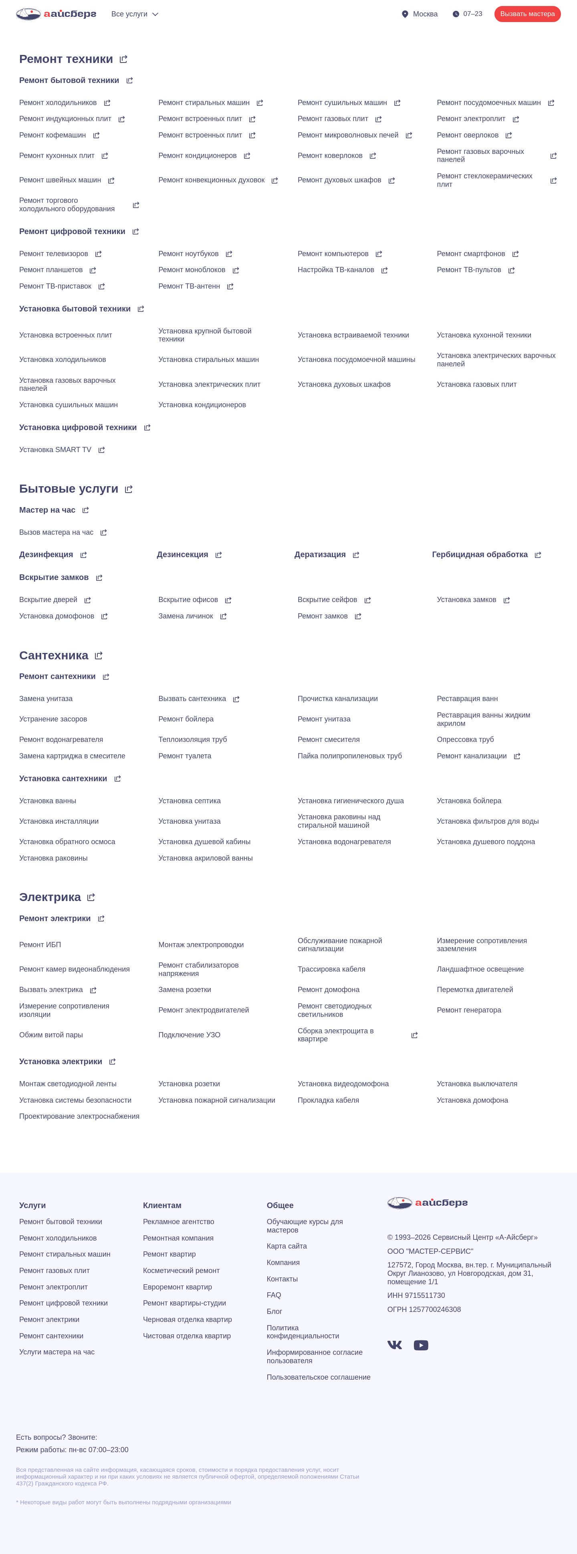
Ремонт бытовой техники (69, 80)
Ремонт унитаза (324, 719)
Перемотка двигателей (475, 990)
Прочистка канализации (338, 699)
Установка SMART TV (55, 450)
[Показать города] (419, 14)
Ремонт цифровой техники (72, 231)
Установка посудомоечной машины (357, 360)
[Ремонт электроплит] (516, 119)
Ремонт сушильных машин (342, 103)
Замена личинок (186, 616)
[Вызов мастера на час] (104, 532)
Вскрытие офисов (188, 600)
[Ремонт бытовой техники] (130, 80)
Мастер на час (47, 509)
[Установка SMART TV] (102, 450)
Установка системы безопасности (75, 1100)
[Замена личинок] (223, 616)
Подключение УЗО (190, 1035)
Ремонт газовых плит (333, 119)
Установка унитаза (190, 821)
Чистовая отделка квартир (187, 1336)
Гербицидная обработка (480, 554)
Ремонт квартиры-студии (184, 1303)
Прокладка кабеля (328, 1100)
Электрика (50, 896)
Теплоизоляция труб (193, 740)
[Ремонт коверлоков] (373, 156)
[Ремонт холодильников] (107, 103)
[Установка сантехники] (118, 778)
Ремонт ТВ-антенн (189, 286)
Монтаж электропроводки (201, 945)
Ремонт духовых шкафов (339, 180)
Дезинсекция (182, 554)
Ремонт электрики (55, 918)
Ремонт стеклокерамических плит (485, 180)
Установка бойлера (469, 801)
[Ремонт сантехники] (106, 677)
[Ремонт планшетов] (93, 270)
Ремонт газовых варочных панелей (481, 156)
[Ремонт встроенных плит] (252, 119)
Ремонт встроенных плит (200, 119)
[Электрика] (91, 897)
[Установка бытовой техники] (141, 309)
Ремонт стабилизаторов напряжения (199, 969)
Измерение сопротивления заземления (482, 945)
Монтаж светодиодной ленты (68, 1084)
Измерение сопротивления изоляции (64, 1010)
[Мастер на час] (86, 510)
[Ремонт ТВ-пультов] (511, 270)
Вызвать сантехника (192, 699)
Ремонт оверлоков (468, 135)
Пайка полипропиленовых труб (350, 756)
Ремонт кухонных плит (57, 156)
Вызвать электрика (51, 990)
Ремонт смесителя (329, 740)
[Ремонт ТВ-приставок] (102, 286)
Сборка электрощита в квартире (336, 1035)
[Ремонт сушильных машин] (397, 103)
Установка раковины (53, 858)
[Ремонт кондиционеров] (247, 156)
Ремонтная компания (178, 1238)
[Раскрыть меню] (135, 14)
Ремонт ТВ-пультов (469, 270)
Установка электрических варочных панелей (496, 360)
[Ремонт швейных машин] (111, 180)
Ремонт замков (323, 616)
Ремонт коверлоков (330, 156)
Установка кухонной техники (484, 335)
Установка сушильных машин (68, 405)
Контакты (282, 1279)
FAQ (274, 1295)
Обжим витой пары (51, 1035)
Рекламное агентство (178, 1222)
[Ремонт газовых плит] (378, 119)
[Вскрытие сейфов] (368, 600)
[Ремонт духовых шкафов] (392, 180)
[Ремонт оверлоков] (509, 135)
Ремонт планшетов (51, 270)
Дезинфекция (46, 554)
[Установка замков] (507, 600)
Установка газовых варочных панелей (67, 384)
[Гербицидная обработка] (538, 555)
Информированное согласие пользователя (315, 1356)
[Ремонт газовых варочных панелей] (554, 156)
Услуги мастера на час (57, 1352)
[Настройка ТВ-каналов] (384, 270)
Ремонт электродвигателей (204, 1010)
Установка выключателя (477, 1084)
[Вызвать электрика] (93, 990)
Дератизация (320, 554)
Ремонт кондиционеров (198, 156)
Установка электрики (60, 1061)
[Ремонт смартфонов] (515, 254)
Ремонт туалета (185, 756)
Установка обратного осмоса (67, 842)
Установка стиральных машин (209, 360)
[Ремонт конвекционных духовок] (275, 180)
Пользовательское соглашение (319, 1377)
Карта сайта (287, 1246)
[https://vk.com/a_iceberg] (394, 1345)
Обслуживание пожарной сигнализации (340, 945)
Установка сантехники (63, 778)
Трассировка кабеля (331, 969)
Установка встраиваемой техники (353, 335)
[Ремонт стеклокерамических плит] (554, 180)
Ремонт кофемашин (52, 135)
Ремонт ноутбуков (189, 254)
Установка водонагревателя (344, 842)
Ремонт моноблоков (192, 270)
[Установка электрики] (112, 1061)
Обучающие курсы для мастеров (305, 1226)
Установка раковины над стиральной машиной (339, 821)
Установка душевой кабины (205, 842)
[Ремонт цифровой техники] (136, 231)
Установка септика (190, 801)
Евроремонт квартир (177, 1287)
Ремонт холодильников (58, 103)
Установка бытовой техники (75, 308)
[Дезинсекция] (219, 555)
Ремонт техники (66, 58)
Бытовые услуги (69, 488)
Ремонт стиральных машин (204, 103)
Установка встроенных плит (65, 335)
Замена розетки (185, 990)
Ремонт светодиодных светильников (335, 1010)
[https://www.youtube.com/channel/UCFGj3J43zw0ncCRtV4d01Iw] (421, 1345)
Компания (283, 1263)
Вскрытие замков (54, 577)
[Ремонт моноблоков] (236, 270)
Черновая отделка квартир (187, 1320)
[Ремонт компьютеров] (379, 254)
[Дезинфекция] (84, 555)
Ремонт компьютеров (333, 254)
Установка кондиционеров (202, 405)
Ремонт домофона (328, 990)
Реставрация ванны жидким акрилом (484, 719)
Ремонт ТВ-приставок (55, 286)
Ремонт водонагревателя (61, 740)
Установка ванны (47, 801)
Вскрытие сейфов (327, 600)
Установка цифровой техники (78, 427)
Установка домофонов (56, 616)
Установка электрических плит (210, 384)
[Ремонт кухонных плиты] (105, 156)
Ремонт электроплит (471, 119)
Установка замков (466, 600)
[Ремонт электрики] (101, 918)
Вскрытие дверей (48, 600)
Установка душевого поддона (486, 842)
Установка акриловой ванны (206, 858)
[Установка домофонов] (104, 616)
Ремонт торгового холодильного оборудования (67, 204)
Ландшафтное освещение (480, 969)
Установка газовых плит (477, 384)
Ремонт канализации (472, 756)
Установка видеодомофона (343, 1084)
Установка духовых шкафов (344, 384)
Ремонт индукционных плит (65, 119)
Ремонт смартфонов (471, 254)
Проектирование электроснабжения (79, 1116)
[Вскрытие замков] (99, 578)
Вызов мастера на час (56, 532)
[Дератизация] (356, 555)
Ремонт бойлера (186, 719)
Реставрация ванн (467, 699)
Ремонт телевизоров (53, 254)
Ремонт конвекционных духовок (212, 180)
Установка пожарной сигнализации (217, 1100)
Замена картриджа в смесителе (72, 756)
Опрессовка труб (465, 740)
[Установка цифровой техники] (147, 427)
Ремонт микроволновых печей (348, 135)
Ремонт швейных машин (60, 180)
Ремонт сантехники (57, 676)
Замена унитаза (46, 699)
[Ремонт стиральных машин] (260, 103)
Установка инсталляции (59, 821)
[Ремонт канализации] (517, 756)
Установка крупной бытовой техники (205, 335)
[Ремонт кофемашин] (96, 135)
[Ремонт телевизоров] (98, 254)
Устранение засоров (53, 719)
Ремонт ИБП (40, 945)
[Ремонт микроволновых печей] (409, 135)
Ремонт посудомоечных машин (489, 103)
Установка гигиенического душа (351, 801)
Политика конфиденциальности (303, 1332)
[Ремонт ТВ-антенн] (230, 286)
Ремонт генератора (469, 1010)
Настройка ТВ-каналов (336, 270)
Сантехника (54, 655)
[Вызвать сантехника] (236, 699)
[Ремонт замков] (358, 616)
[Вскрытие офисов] (228, 600)
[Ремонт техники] (124, 59)
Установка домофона (472, 1100)
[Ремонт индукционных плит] (122, 119)
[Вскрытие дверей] (88, 600)
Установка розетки (189, 1084)
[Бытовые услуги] (129, 489)
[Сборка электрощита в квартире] (415, 1035)
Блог (274, 1311)
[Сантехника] (99, 655)
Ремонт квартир (169, 1254)
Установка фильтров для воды (488, 821)
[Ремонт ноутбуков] (229, 254)
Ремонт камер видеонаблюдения (74, 969)
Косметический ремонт (181, 1271)
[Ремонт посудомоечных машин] (551, 103)
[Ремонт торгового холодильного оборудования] (136, 205)
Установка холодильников (62, 360)
